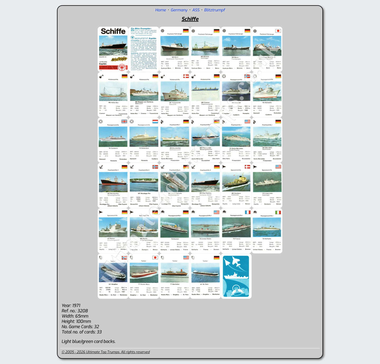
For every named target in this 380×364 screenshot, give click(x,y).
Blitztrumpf (214, 10)
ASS (195, 10)
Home (160, 10)
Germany (179, 10)
